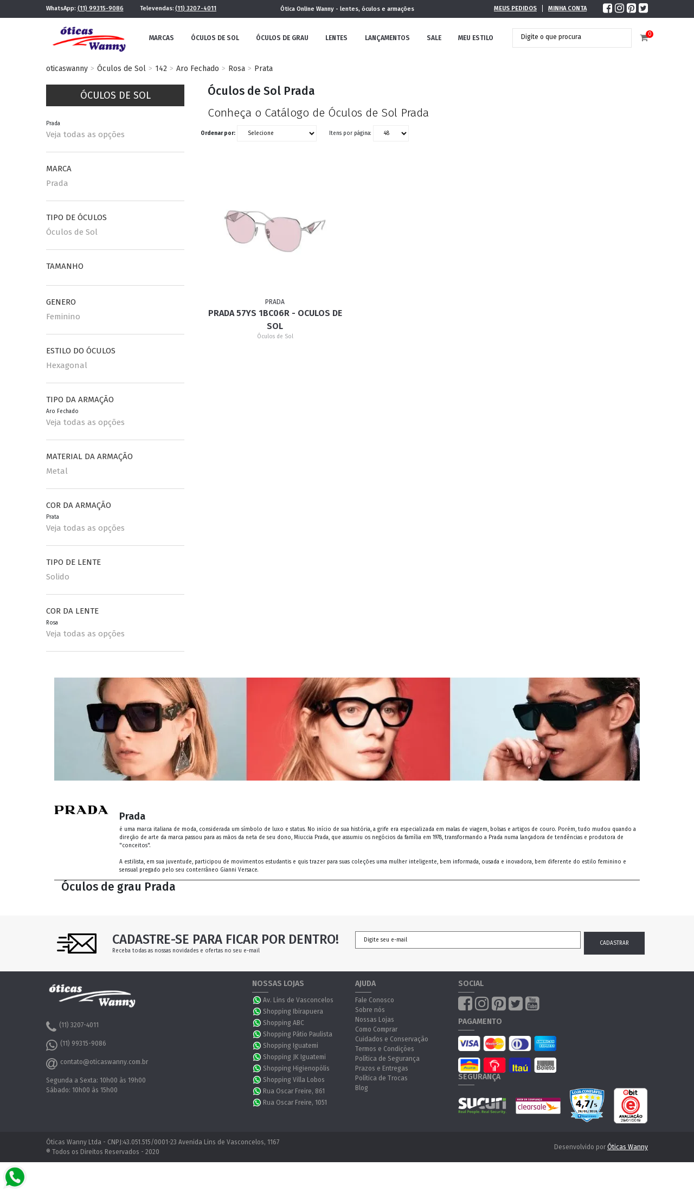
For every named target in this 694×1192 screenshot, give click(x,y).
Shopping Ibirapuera (293, 1011)
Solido (57, 577)
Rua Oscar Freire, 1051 (295, 1102)
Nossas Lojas (374, 1019)
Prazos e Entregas (381, 1068)
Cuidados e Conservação (391, 1039)
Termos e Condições (384, 1049)
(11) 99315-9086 (101, 8)
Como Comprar (376, 1029)
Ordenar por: (218, 133)
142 (161, 68)
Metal (57, 471)
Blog (361, 1088)
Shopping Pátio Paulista (297, 1034)
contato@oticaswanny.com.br (97, 1063)
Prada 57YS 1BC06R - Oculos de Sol (275, 319)
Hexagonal (66, 365)
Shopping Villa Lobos (294, 1080)
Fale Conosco (374, 1000)
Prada (57, 183)
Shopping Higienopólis (296, 1068)
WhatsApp (257, 1000)
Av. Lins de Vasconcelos (298, 1000)
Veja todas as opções (85, 134)
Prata (263, 68)
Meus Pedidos (515, 8)
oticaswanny (67, 68)
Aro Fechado (197, 68)
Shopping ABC (283, 1023)
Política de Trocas (381, 1078)
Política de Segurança (387, 1058)
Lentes (336, 38)
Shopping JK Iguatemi (294, 1057)
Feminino (63, 316)
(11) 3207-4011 (195, 8)
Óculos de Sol (215, 38)
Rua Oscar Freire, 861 (294, 1091)
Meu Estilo (475, 38)
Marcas (161, 38)
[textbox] (564, 37)
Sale (434, 38)
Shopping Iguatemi (290, 1045)
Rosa (236, 68)
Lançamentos (387, 38)
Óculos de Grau (282, 38)
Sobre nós (370, 1010)
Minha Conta (567, 8)
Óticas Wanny (627, 1147)
